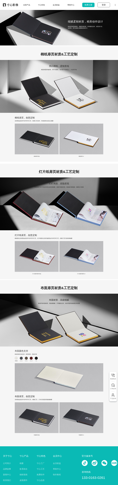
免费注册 (88, 5)
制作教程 (57, 475)
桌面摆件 (23, 480)
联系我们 (7, 480)
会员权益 (57, 463)
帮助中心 (57, 469)
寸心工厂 (40, 463)
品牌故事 (7, 469)
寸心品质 (40, 480)
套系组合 (23, 469)
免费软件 (40, 475)
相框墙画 (23, 475)
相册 (21, 463)
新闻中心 (7, 475)
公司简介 (7, 463)
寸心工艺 (40, 469)
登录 (104, 5)
